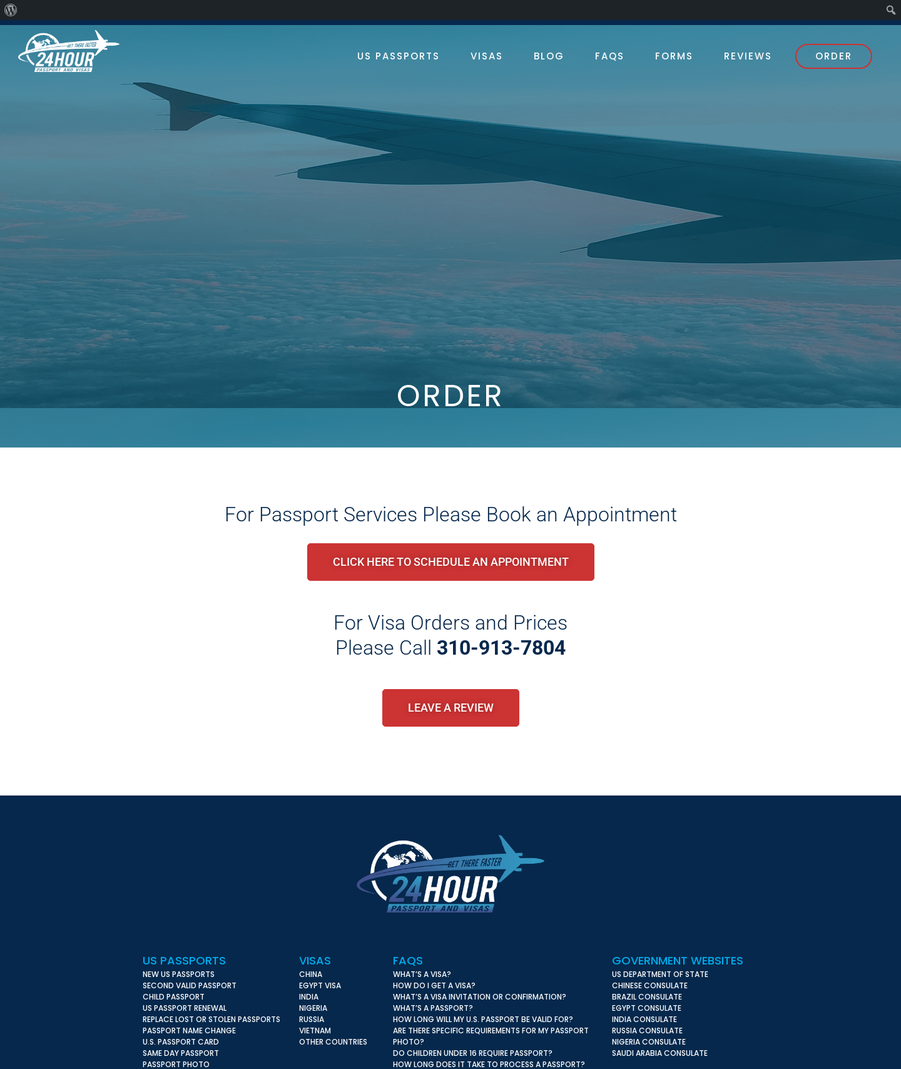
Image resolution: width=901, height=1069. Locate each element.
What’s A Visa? (422, 974)
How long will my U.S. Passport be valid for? (483, 1019)
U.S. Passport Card (181, 1041)
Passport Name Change (189, 1030)
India (308, 996)
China (310, 974)
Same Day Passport (181, 1053)
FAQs (408, 960)
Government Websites (677, 960)
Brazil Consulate (647, 996)
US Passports (184, 960)
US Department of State (660, 974)
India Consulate (644, 1019)
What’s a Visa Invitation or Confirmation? (479, 996)
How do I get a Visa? (434, 985)
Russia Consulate (647, 1030)
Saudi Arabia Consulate (660, 1053)
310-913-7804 (501, 648)
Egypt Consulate (646, 1008)
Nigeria (313, 1008)
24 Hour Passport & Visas (80, 51)
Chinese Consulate (650, 985)
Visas (315, 960)
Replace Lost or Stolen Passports (211, 1019)
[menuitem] (11, 10)
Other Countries (333, 1041)
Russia (311, 1019)
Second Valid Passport (190, 985)
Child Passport (174, 996)
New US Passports (179, 974)
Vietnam (315, 1030)
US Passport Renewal (185, 1008)
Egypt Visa (320, 985)
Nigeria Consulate (649, 1041)
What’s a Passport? (433, 1008)
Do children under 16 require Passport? (472, 1053)
